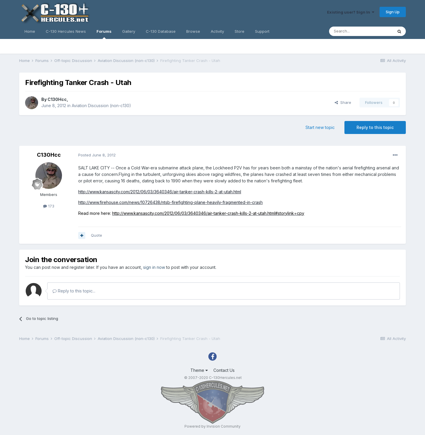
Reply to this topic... (74, 290)
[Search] (361, 31)
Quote (96, 235)
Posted (97, 155)
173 (48, 206)
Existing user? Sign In (350, 12)
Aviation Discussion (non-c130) (101, 105)
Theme (199, 370)
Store (239, 31)
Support (262, 31)
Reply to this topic (375, 127)
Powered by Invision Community (212, 426)
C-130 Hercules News (66, 31)
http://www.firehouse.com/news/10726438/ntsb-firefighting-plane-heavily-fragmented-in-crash (170, 202)
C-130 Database (161, 31)
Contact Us (224, 370)
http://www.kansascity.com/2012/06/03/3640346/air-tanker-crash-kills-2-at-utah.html (159, 191)
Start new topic (320, 127)
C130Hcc (57, 99)
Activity (217, 31)
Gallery (128, 31)
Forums (104, 34)
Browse (193, 31)
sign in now (154, 267)
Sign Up (393, 11)
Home (29, 31)
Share (343, 102)
